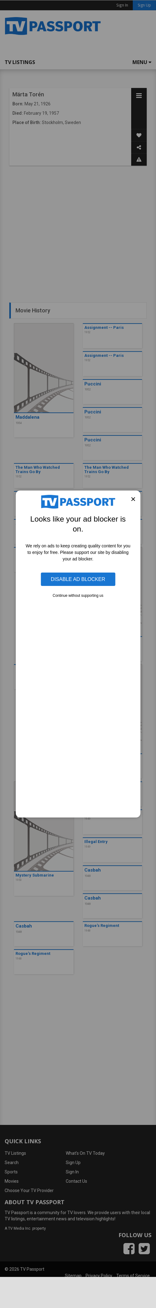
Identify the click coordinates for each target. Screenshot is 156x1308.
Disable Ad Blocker (78, 579)
